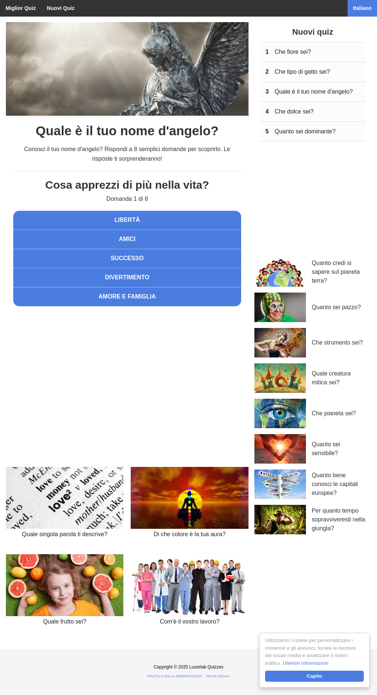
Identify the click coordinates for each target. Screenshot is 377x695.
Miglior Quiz (21, 8)
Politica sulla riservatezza (174, 676)
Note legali (218, 676)
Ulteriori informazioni (305, 663)
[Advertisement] (127, 372)
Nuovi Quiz (60, 8)
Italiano (362, 8)
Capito (314, 676)
